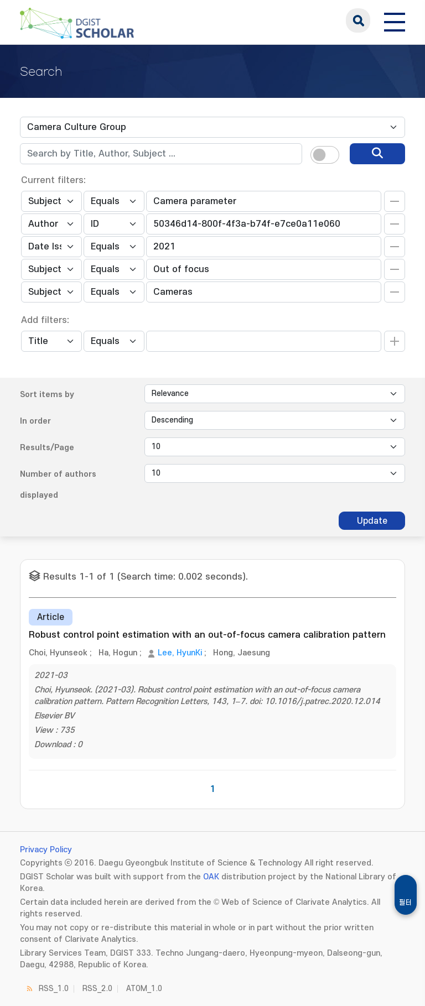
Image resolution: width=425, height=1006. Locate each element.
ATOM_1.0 (144, 988)
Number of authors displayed (58, 485)
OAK (211, 877)
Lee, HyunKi (180, 653)
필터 (405, 902)
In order (35, 421)
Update (372, 521)
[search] (377, 153)
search (358, 20)
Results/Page (47, 447)
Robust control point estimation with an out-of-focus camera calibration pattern (207, 635)
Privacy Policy (46, 849)
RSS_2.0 (97, 988)
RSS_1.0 (54, 988)
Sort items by (47, 394)
